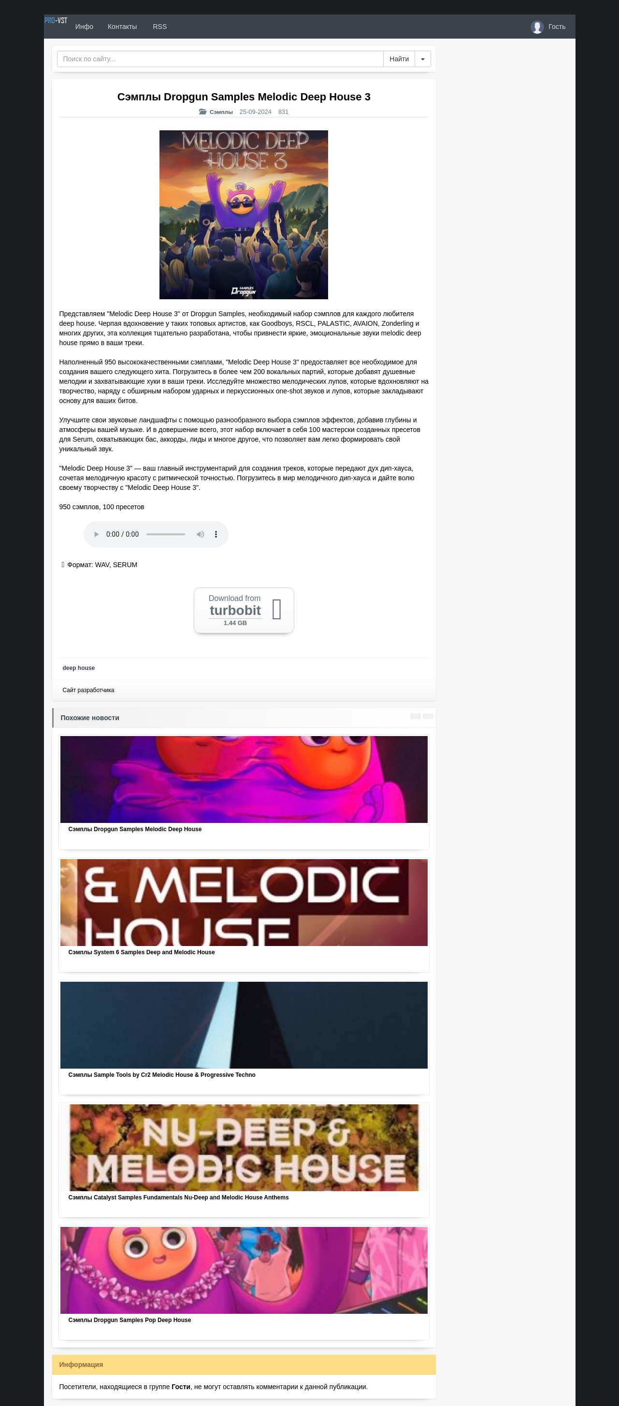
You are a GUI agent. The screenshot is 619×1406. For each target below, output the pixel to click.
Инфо (118, 26)
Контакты (156, 26)
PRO (73, 26)
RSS (193, 26)
